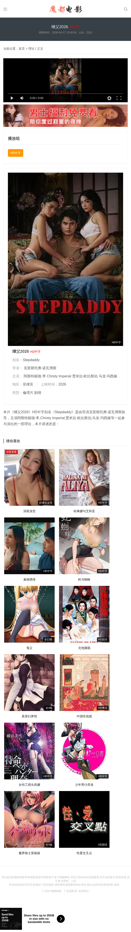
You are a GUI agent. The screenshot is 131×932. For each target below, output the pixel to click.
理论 (31, 48)
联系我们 (84, 891)
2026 (62, 384)
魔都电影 (56, 891)
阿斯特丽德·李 (35, 376)
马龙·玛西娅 (108, 376)
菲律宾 (28, 384)
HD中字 (15, 153)
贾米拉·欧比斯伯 (85, 376)
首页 (22, 48)
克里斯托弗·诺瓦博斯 (40, 368)
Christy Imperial (59, 376)
